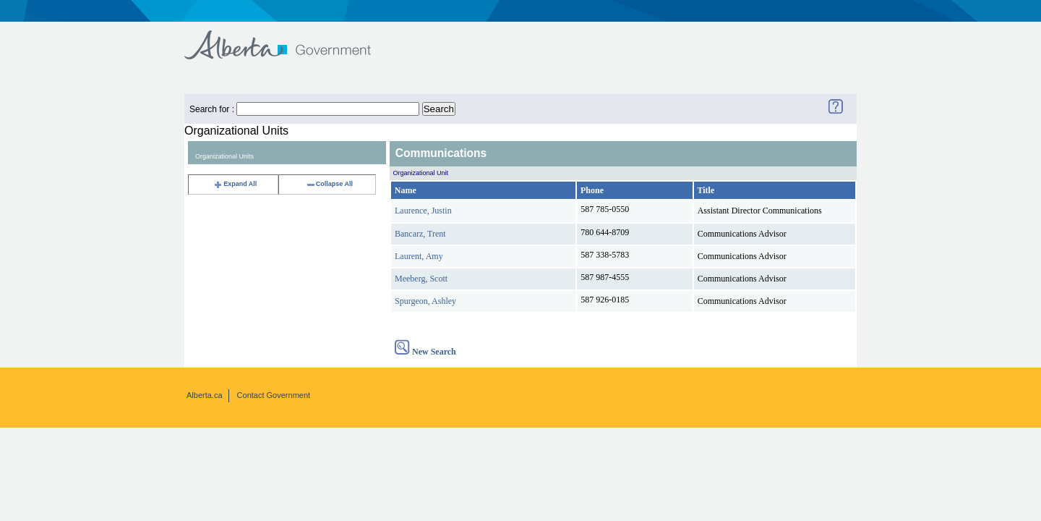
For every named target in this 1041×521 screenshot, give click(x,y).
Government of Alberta (289, 38)
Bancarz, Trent (420, 234)
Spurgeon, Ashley (425, 301)
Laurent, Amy (419, 256)
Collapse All (329, 183)
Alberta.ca (205, 395)
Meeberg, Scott (421, 279)
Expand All (235, 183)
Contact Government (274, 395)
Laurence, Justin (423, 211)
